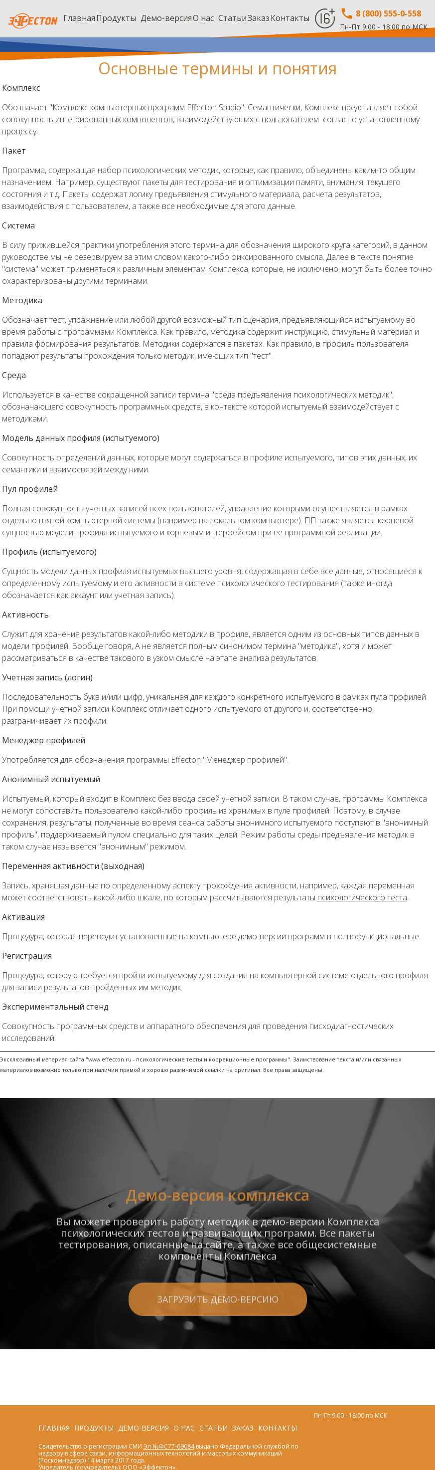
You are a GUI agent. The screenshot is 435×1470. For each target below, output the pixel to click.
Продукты (116, 17)
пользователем (290, 119)
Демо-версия (166, 17)
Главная (79, 17)
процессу (19, 131)
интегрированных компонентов (114, 119)
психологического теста (362, 897)
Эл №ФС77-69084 (169, 1446)
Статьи (232, 17)
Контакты (290, 17)
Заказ (259, 17)
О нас (203, 17)
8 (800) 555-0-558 (380, 13)
